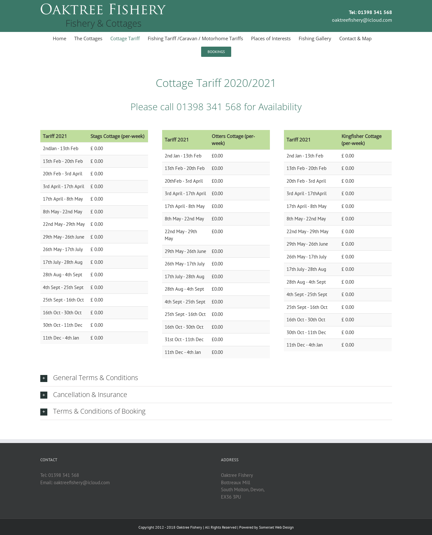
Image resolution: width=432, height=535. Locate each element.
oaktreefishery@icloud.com (362, 20)
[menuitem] (63, 38)
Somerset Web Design (276, 527)
